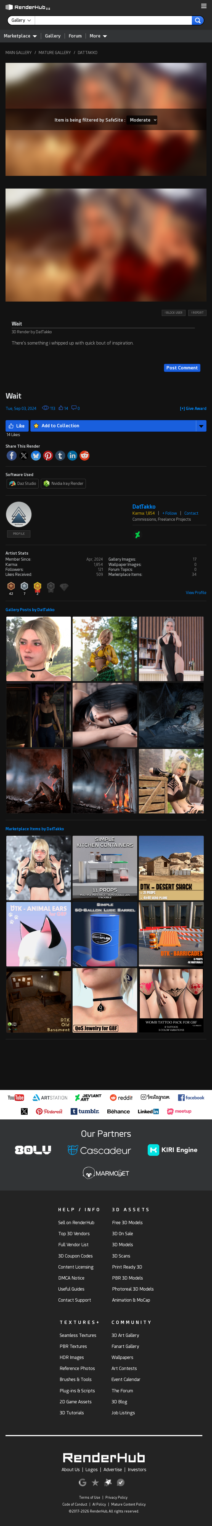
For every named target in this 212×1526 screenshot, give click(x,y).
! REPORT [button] (197, 312)
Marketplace (20, 36)
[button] (203, 6)
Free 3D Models (127, 1222)
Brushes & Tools (76, 1379)
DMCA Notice (71, 1278)
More (98, 36)
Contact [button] (191, 513)
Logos (92, 1469)
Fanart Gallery (125, 1346)
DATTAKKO (87, 52)
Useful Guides (71, 1289)
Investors (137, 1469)
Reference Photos (77, 1368)
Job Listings (123, 1412)
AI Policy (99, 1504)
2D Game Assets (76, 1401)
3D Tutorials (72, 1412)
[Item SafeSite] (141, 120)
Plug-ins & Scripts (77, 1390)
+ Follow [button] (169, 513)
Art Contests (124, 1368)
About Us (71, 1469)
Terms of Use (89, 1498)
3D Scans (121, 1256)
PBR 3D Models (127, 1278)
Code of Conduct (74, 1504)
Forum (75, 36)
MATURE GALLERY (55, 52)
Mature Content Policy (128, 1504)
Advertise (113, 1469)
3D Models (122, 1244)
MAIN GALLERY (19, 52)
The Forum (122, 1390)
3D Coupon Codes (75, 1256)
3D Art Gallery (125, 1335)
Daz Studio (22, 483)
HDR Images (72, 1357)
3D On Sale (122, 1233)
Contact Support (74, 1300)
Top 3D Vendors (74, 1233)
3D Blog (119, 1401)
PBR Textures (73, 1346)
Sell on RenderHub (76, 1222)
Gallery (53, 36)
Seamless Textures (78, 1335)
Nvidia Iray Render (63, 483)
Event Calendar (126, 1379)
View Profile (196, 592)
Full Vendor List (73, 1244)
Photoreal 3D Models (133, 1289)
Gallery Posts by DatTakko (30, 610)
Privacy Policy (116, 1498)
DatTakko (144, 507)
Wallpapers (122, 1357)
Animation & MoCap (131, 1300)
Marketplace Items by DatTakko (35, 829)
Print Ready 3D (127, 1267)
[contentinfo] (23, 20)
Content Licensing (76, 1267)
